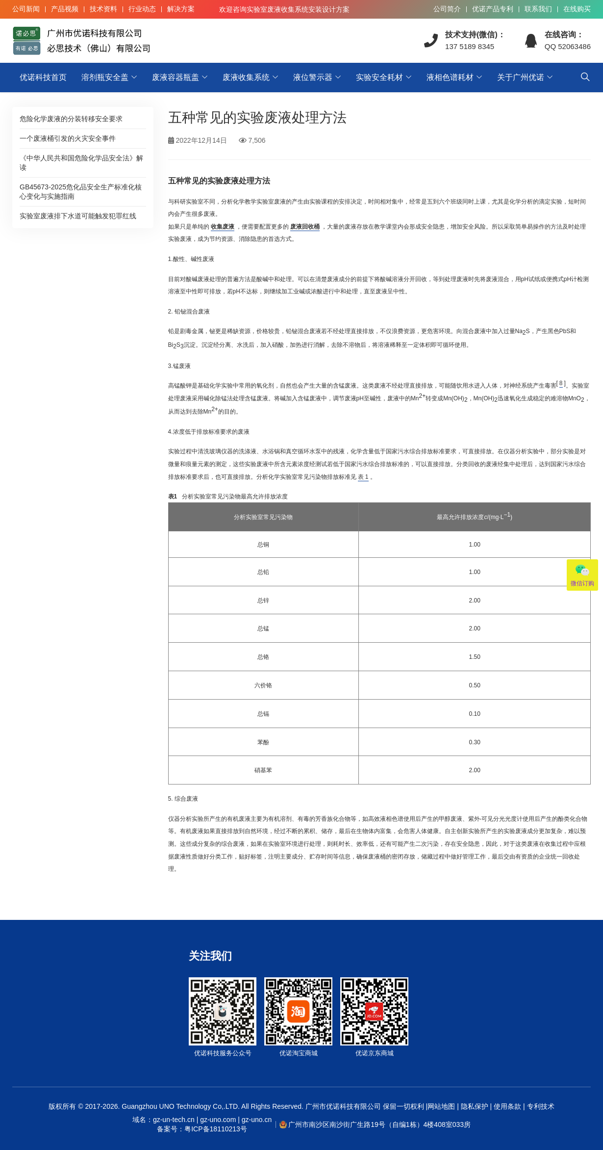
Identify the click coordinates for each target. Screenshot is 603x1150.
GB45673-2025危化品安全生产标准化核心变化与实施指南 (81, 191)
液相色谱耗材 (450, 77)
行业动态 (142, 9)
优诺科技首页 (43, 77)
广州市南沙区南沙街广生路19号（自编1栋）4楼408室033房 (379, 1124)
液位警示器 (312, 77)
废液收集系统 (246, 77)
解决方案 (181, 9)
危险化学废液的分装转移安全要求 (71, 119)
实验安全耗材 (379, 77)
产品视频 (64, 9)
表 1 (363, 476)
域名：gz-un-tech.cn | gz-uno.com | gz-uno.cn (202, 1125)
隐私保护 (474, 1106)
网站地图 (441, 1106)
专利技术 (539, 1106)
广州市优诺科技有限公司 (343, 1106)
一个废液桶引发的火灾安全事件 (68, 138)
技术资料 (103, 9)
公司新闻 (26, 9)
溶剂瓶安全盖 (104, 77)
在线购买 (577, 9)
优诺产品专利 (492, 9)
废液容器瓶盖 (175, 77)
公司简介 (447, 9)
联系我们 (538, 9)
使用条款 (507, 1106)
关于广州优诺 (520, 77)
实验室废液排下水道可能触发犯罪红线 (78, 216)
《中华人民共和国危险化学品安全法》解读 (81, 162)
